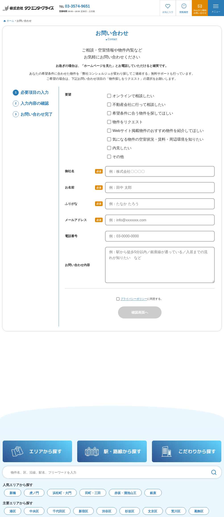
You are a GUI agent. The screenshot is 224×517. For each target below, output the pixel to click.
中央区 (34, 511)
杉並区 (129, 511)
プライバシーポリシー (133, 299)
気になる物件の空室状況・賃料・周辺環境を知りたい (155, 139)
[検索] (213, 472)
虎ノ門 (34, 493)
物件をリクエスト (125, 122)
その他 (115, 157)
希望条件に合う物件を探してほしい (140, 113)
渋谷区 (106, 511)
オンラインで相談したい (130, 96)
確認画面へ (139, 312)
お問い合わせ (24, 20)
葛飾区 (198, 511)
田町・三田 (93, 493)
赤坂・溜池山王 (125, 493)
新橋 (13, 493)
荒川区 (175, 511)
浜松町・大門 (62, 493)
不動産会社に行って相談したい (136, 105)
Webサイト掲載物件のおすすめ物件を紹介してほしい (155, 131)
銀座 (153, 493)
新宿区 (83, 511)
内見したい (119, 148)
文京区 (152, 511)
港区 (13, 511)
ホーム (9, 20)
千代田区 (59, 511)
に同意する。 (139, 299)
